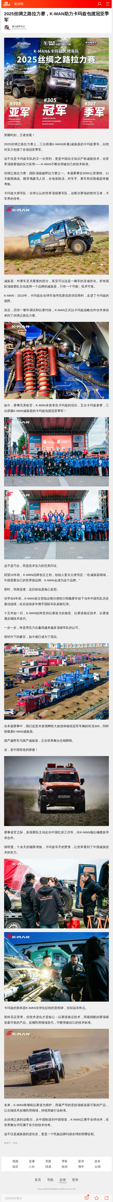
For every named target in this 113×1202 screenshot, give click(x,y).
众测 (97, 1166)
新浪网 (18, 4)
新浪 (81, 1161)
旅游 (65, 1166)
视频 (15, 1161)
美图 (48, 1161)
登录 (75, 1180)
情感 (48, 1166)
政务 (97, 1161)
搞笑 (15, 1166)
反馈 (62, 1180)
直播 (32, 1161)
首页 (38, 1180)
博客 (65, 1161)
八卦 (32, 1166)
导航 (50, 1180)
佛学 (81, 1166)
